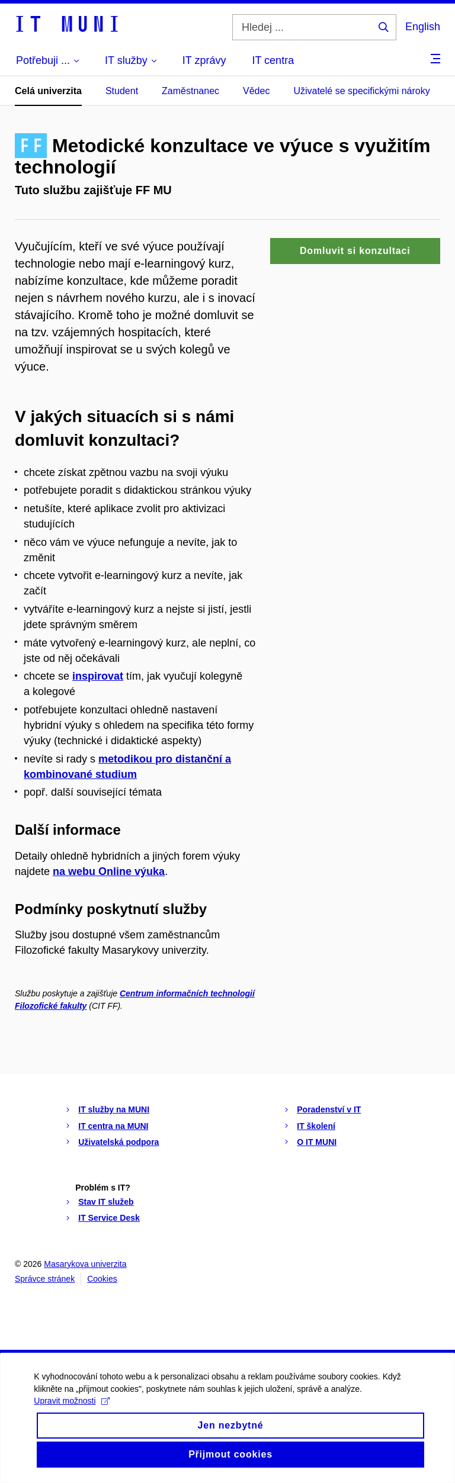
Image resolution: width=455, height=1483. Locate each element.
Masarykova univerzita (85, 1264)
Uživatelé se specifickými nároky (361, 91)
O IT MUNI (317, 1142)
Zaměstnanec (190, 91)
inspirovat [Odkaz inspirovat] (97, 676)
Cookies (102, 1278)
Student (121, 91)
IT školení (316, 1126)
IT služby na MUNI (113, 1109)
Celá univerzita (48, 91)
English (422, 27)
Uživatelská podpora (118, 1142)
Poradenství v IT (329, 1109)
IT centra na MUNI (113, 1126)
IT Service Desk (109, 1218)
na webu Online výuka (109, 871)
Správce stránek (45, 1278)
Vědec (256, 91)
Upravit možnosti (73, 1418)
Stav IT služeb (105, 1202)
